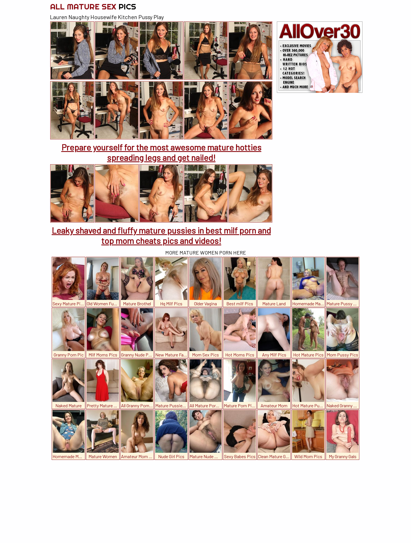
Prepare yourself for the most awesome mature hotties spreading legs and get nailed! (161, 152)
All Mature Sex (93, 6)
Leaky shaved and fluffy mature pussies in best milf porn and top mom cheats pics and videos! (161, 235)
